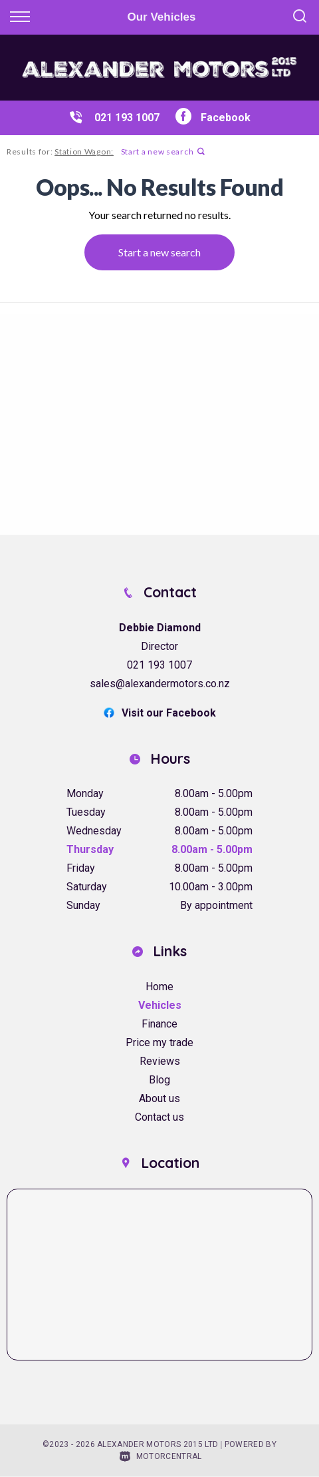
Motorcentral (160, 1456)
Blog (159, 1079)
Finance (159, 1024)
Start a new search (163, 151)
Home (159, 986)
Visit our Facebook (160, 713)
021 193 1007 (127, 117)
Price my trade (159, 1042)
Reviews (160, 1061)
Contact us (159, 1117)
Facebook (213, 117)
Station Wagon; (84, 151)
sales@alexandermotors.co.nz (160, 683)
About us (159, 1098)
